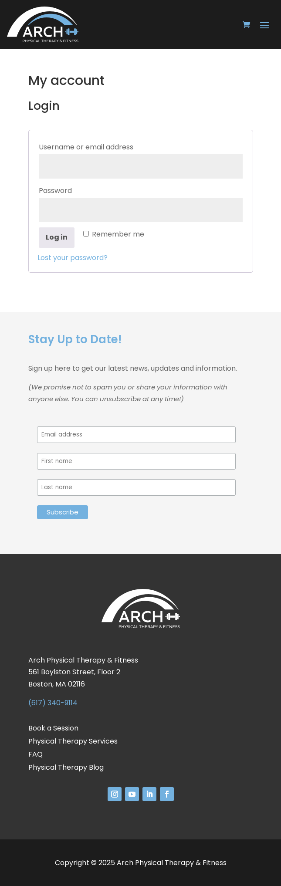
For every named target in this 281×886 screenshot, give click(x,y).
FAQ (35, 755)
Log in (57, 237)
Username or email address (104, 146)
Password (73, 190)
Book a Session (53, 729)
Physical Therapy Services (73, 742)
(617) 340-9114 (53, 703)
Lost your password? (72, 258)
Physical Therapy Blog (66, 768)
